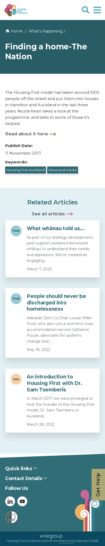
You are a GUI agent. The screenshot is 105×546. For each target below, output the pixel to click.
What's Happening (45, 31)
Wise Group (66, 541)
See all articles (48, 213)
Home (17, 31)
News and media (62, 170)
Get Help (98, 485)
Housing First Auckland (25, 170)
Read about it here (26, 133)
